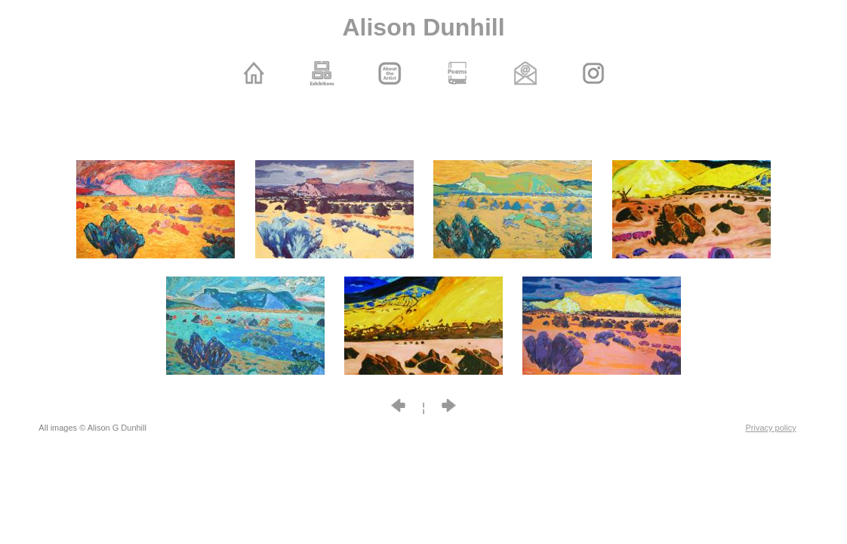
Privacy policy (771, 427)
